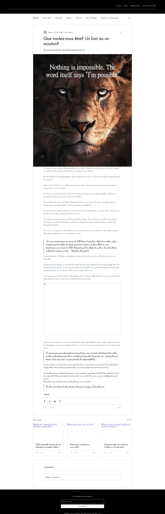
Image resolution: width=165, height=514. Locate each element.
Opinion (69, 18)
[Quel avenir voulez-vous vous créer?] (82, 432)
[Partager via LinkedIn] (55, 401)
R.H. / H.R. (47, 18)
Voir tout (129, 419)
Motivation (58, 18)
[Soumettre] (82, 506)
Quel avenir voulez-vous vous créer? (79, 445)
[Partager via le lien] (60, 401)
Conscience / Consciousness (110, 18)
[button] (129, 18)
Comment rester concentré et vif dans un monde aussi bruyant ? (115, 445)
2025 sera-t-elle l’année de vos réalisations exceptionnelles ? (48, 445)
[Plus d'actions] (120, 32)
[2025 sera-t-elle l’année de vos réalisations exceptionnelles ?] (48, 432)
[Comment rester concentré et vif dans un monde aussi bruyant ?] (116, 432)
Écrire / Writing (91, 18)
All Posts (36, 18)
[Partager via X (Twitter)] (50, 401)
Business (79, 18)
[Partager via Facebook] (45, 401)
